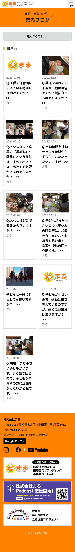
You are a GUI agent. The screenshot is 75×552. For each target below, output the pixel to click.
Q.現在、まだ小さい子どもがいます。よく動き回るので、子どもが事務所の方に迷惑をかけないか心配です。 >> (19, 378)
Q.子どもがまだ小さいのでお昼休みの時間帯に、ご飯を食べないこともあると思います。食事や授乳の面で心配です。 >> (55, 235)
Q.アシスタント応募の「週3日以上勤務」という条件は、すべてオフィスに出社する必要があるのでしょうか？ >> (19, 161)
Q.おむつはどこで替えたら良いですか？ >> (19, 225)
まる (9, 102)
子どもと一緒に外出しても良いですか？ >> (19, 299)
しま (45, 108)
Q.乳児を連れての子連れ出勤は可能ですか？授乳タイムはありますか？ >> (56, 92)
